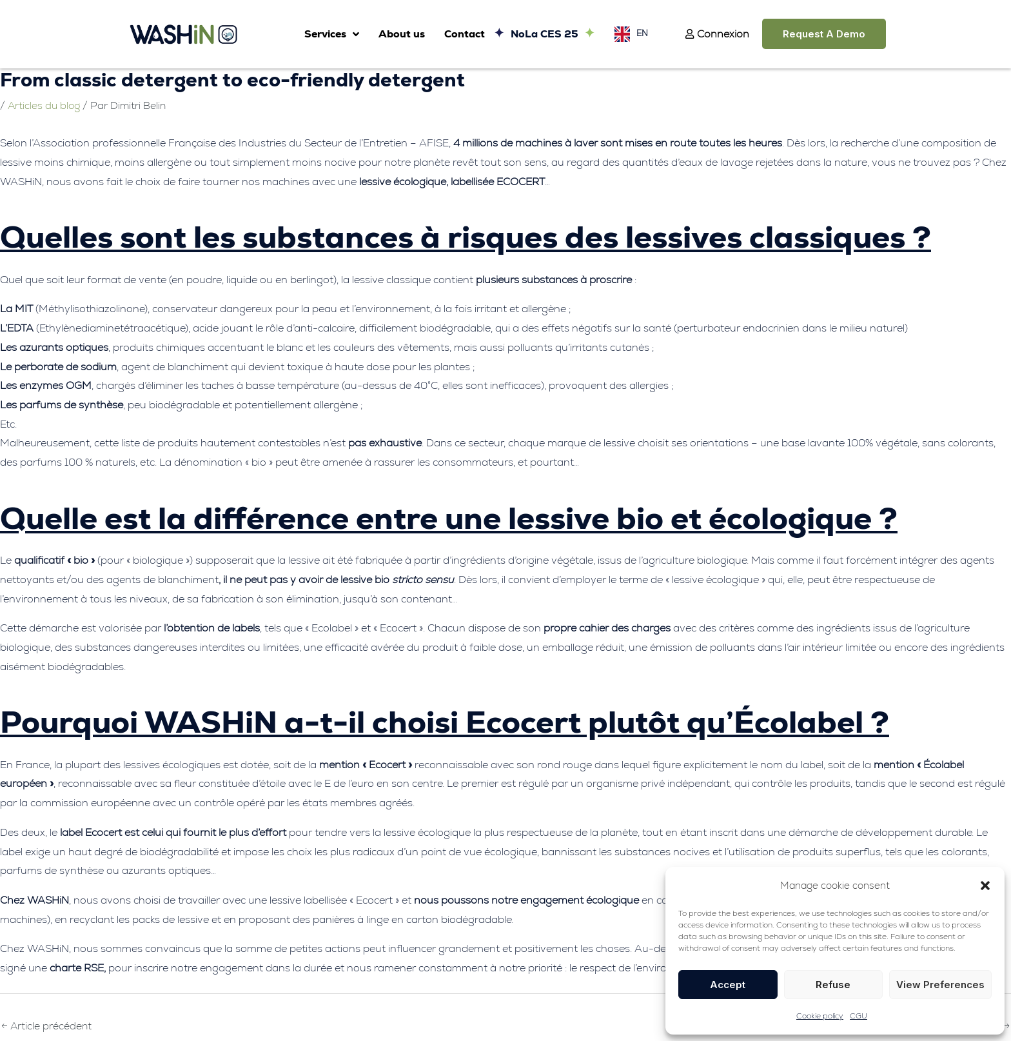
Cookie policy (819, 1016)
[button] (985, 885)
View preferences (940, 984)
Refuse (833, 984)
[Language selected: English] (628, 34)
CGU (858, 1016)
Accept (727, 984)
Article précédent (47, 1026)
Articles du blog (45, 105)
